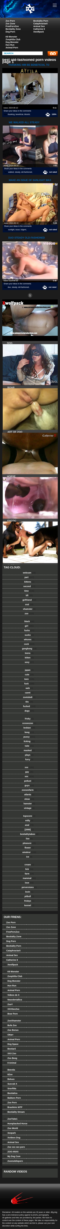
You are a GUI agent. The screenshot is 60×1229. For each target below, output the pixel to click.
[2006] (29, 829)
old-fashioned (26, 172)
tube (29, 746)
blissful (27, 114)
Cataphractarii (40, 23)
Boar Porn (11, 1014)
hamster (29, 803)
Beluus (9, 1079)
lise (29, 838)
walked (11, 172)
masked (29, 750)
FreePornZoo (12, 26)
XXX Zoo (10, 1053)
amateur (29, 852)
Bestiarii (10, 1049)
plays (29, 755)
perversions (29, 887)
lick (29, 869)
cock (29, 644)
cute (29, 674)
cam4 (29, 692)
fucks (29, 630)
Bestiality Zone (13, 29)
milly (29, 820)
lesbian (29, 728)
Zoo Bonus (11, 1030)
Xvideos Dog (12, 1137)
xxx (29, 767)
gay (29, 772)
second (29, 586)
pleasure (29, 843)
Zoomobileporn (13, 1161)
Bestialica (10, 1093)
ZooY (8, 1004)
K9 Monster (11, 37)
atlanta (29, 794)
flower (29, 847)
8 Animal (10, 1063)
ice (29, 857)
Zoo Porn (10, 21)
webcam (29, 573)
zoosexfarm (29, 790)
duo (9, 287)
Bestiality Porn (40, 21)
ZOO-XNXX (11, 1151)
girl (29, 626)
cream (29, 864)
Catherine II (39, 29)
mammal (29, 878)
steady (17, 172)
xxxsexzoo (29, 723)
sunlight (11, 230)
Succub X (10, 1084)
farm (29, 873)
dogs (29, 711)
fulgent (23, 230)
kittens (29, 582)
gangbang (29, 648)
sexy (29, 662)
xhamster (29, 609)
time (29, 591)
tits (29, 702)
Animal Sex (39, 26)
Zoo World (11, 1128)
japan (29, 670)
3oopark (10, 1133)
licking (29, 741)
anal (29, 825)
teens (29, 653)
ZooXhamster (12, 1020)
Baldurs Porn (12, 1098)
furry (29, 759)
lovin (29, 892)
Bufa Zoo (10, 1025)
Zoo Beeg (10, 1058)
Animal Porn (12, 47)
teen (29, 679)
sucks (29, 635)
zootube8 (29, 697)
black (29, 621)
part (29, 577)
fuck (29, 683)
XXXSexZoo (11, 1009)
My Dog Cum (12, 1156)
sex (29, 776)
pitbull (29, 896)
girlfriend (29, 600)
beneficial (19, 114)
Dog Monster (12, 42)
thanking (11, 114)
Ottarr (8, 1035)
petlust (29, 781)
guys (29, 785)
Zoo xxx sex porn (14, 1147)
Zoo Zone (10, 23)
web (29, 688)
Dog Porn (10, 32)
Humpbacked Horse (15, 1123)
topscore (29, 816)
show (29, 799)
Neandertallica (13, 999)
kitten (29, 657)
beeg (29, 732)
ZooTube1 (10, 1119)
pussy (29, 737)
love (29, 883)
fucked (29, 706)
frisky (29, 718)
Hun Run (10, 45)
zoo (29, 613)
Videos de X (11, 995)
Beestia (9, 1070)
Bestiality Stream (14, 1112)
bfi (29, 595)
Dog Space (11, 1044)
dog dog (37, 12)
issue (17, 230)
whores (29, 639)
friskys (29, 901)
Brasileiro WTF (13, 1107)
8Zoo (8, 1074)
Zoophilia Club (13, 39)
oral (29, 604)
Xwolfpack (38, 32)
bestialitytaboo (29, 834)
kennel (29, 905)
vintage (29, 808)
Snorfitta (10, 1088)
